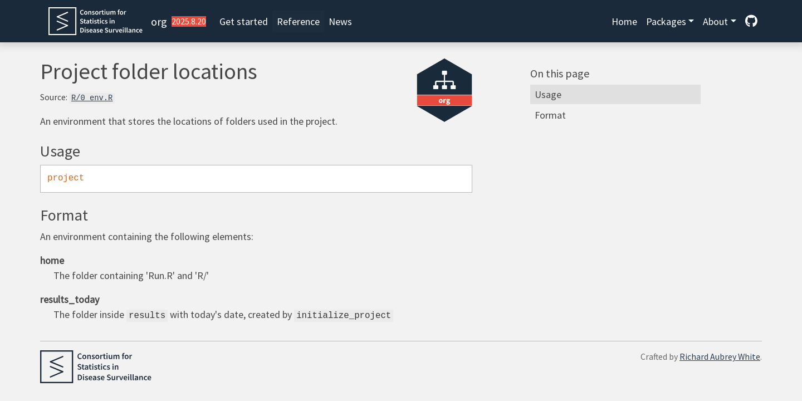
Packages (666, 21)
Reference (298, 21)
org (159, 21)
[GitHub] (751, 21)
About (715, 21)
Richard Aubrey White (719, 356)
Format (550, 115)
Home (624, 21)
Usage (548, 94)
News (340, 21)
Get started (243, 21)
